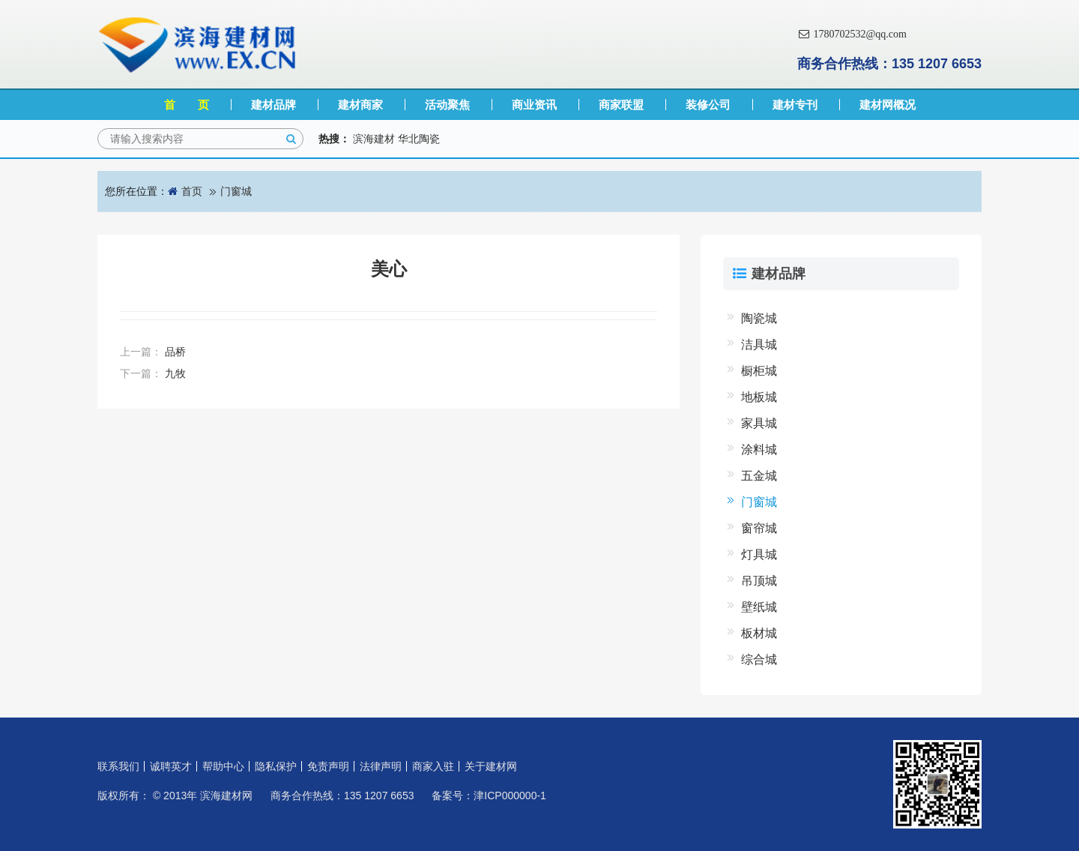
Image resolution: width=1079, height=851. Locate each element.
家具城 (759, 423)
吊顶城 (759, 580)
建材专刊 (795, 104)
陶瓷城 (759, 318)
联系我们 (118, 766)
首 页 (186, 104)
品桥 (175, 352)
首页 (191, 191)
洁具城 (759, 344)
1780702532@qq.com (852, 34)
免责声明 (328, 766)
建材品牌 (273, 104)
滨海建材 (374, 139)
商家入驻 (433, 766)
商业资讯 (534, 104)
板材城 (759, 633)
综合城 (759, 659)
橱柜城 (759, 370)
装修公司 (708, 104)
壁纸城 (759, 607)
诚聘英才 (171, 766)
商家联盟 (621, 104)
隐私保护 (276, 766)
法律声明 (381, 766)
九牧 (175, 373)
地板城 (759, 397)
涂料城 (759, 449)
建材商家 (360, 104)
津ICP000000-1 (510, 796)
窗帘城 (759, 528)
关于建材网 (491, 766)
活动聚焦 (447, 104)
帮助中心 (223, 766)
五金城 (759, 475)
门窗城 (236, 191)
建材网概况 (887, 104)
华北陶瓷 (419, 139)
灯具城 (759, 554)
